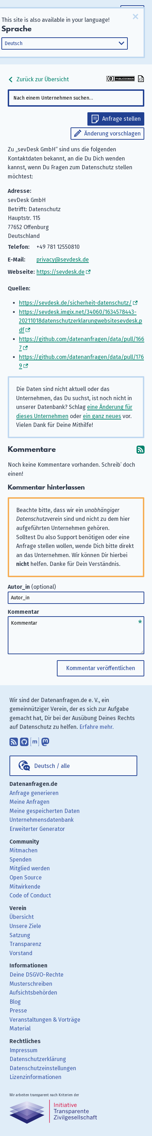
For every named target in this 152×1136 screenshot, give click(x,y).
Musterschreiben (30, 983)
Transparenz (25, 944)
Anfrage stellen (121, 118)
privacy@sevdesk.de (63, 259)
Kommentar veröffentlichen (100, 668)
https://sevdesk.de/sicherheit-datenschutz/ (75, 302)
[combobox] (76, 98)
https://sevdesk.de (61, 272)
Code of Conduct (30, 895)
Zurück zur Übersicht (38, 79)
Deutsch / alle (52, 766)
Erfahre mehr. (96, 727)
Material (20, 1028)
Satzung (19, 935)
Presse (18, 1010)
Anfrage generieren (34, 793)
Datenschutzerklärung (37, 1059)
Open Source (25, 877)
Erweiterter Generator (37, 829)
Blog (15, 1001)
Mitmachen (23, 850)
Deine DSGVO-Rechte (36, 974)
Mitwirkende (24, 886)
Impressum (23, 1050)
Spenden (20, 859)
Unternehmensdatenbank (41, 819)
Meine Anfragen (29, 802)
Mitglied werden (29, 868)
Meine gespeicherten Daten (44, 811)
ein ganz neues (102, 416)
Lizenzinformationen (35, 1077)
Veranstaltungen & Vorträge (44, 1019)
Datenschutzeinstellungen (42, 1068)
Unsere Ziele (25, 926)
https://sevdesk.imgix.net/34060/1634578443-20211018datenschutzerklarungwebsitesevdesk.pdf (80, 321)
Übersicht (21, 917)
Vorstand (20, 953)
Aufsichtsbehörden (33, 992)
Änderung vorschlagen (112, 133)
